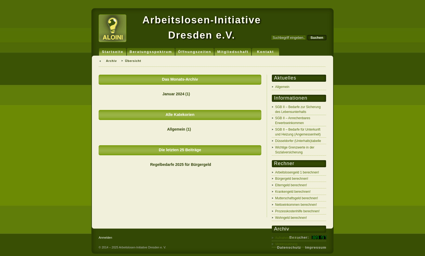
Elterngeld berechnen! (291, 185)
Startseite (112, 52)
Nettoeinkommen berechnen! (296, 205)
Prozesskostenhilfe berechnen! (297, 211)
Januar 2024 (173, 94)
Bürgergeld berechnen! (291, 179)
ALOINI (112, 28)
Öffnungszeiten (194, 52)
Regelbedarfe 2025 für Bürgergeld (180, 164)
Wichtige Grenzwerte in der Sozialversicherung (294, 150)
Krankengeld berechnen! (293, 192)
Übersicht (133, 60)
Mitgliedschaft (232, 52)
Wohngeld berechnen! (291, 218)
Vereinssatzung (286, 244)
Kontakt (265, 52)
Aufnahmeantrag (287, 238)
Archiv (111, 60)
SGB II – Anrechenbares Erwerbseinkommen (292, 120)
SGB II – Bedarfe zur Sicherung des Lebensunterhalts (298, 109)
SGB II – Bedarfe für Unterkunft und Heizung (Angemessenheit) (298, 132)
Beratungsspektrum (151, 52)
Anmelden (105, 237)
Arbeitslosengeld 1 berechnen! (297, 172)
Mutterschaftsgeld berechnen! (296, 198)
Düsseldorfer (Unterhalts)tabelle (298, 141)
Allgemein (176, 129)
